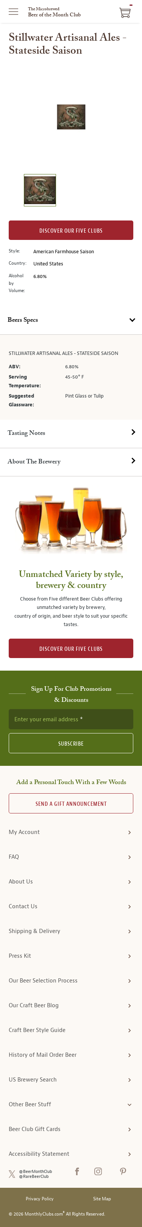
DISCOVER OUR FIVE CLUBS (71, 649)
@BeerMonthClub (35, 1171)
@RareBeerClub (34, 1176)
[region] (71, 117)
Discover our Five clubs (71, 231)
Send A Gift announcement (71, 804)
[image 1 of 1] (40, 191)
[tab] (71, 321)
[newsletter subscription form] (71, 719)
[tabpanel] (71, 377)
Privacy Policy (40, 1199)
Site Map (102, 1199)
